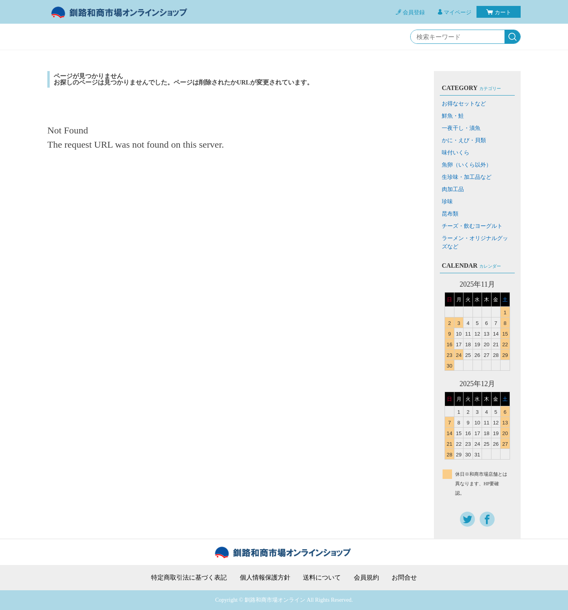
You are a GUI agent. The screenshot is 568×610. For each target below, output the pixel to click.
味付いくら (455, 153)
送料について (322, 577)
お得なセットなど (464, 104)
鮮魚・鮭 (453, 116)
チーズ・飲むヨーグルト (472, 226)
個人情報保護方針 (265, 577)
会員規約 (366, 577)
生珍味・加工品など (466, 177)
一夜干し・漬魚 (461, 128)
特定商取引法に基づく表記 (189, 577)
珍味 (447, 202)
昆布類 (450, 214)
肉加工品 (453, 189)
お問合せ (404, 577)
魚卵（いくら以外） (466, 165)
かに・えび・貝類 (464, 140)
